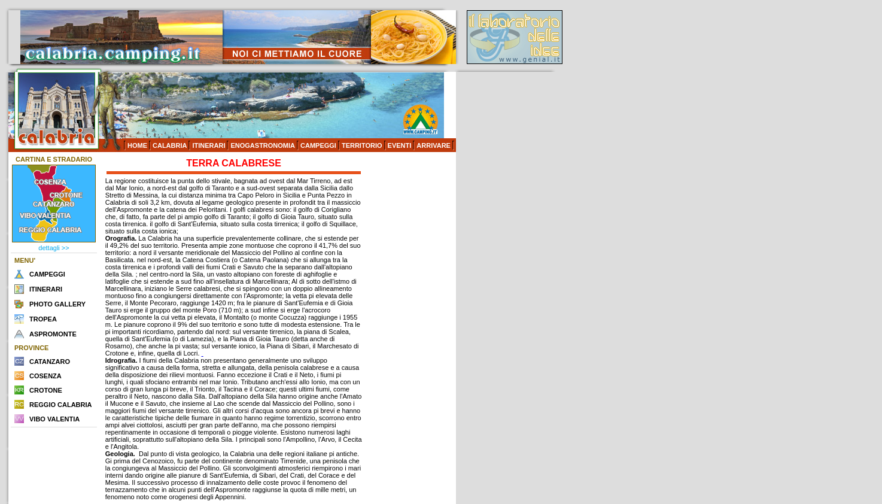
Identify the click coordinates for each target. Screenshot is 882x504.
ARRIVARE (433, 145)
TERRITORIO (362, 145)
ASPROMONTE (53, 334)
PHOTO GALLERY (57, 304)
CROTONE (45, 390)
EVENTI (400, 145)
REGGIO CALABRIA (60, 404)
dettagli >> (53, 247)
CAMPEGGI (318, 145)
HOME (137, 145)
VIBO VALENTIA (54, 419)
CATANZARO (49, 361)
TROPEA (43, 319)
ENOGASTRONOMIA (262, 145)
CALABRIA (170, 145)
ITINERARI (208, 145)
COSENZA (45, 375)
